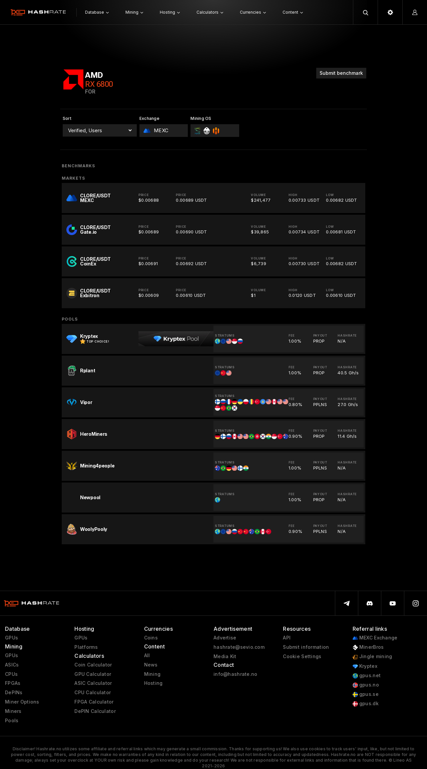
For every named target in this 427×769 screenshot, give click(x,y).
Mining (152, 674)
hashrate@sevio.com (239, 647)
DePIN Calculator (94, 711)
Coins (151, 637)
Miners (13, 711)
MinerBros (368, 647)
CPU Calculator (92, 692)
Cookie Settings (302, 656)
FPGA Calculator (93, 702)
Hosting (153, 683)
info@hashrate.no (235, 674)
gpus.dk (366, 704)
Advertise (225, 637)
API (287, 637)
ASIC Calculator (93, 683)
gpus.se (366, 694)
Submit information (306, 647)
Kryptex (365, 666)
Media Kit (225, 656)
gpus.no (366, 685)
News (151, 664)
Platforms (86, 647)
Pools (11, 720)
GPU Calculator (92, 674)
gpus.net (367, 676)
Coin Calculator (93, 664)
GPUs (11, 637)
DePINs (14, 692)
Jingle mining (372, 656)
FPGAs (12, 683)
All (147, 655)
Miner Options (22, 702)
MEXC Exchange (375, 638)
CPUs (11, 674)
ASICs (12, 664)
